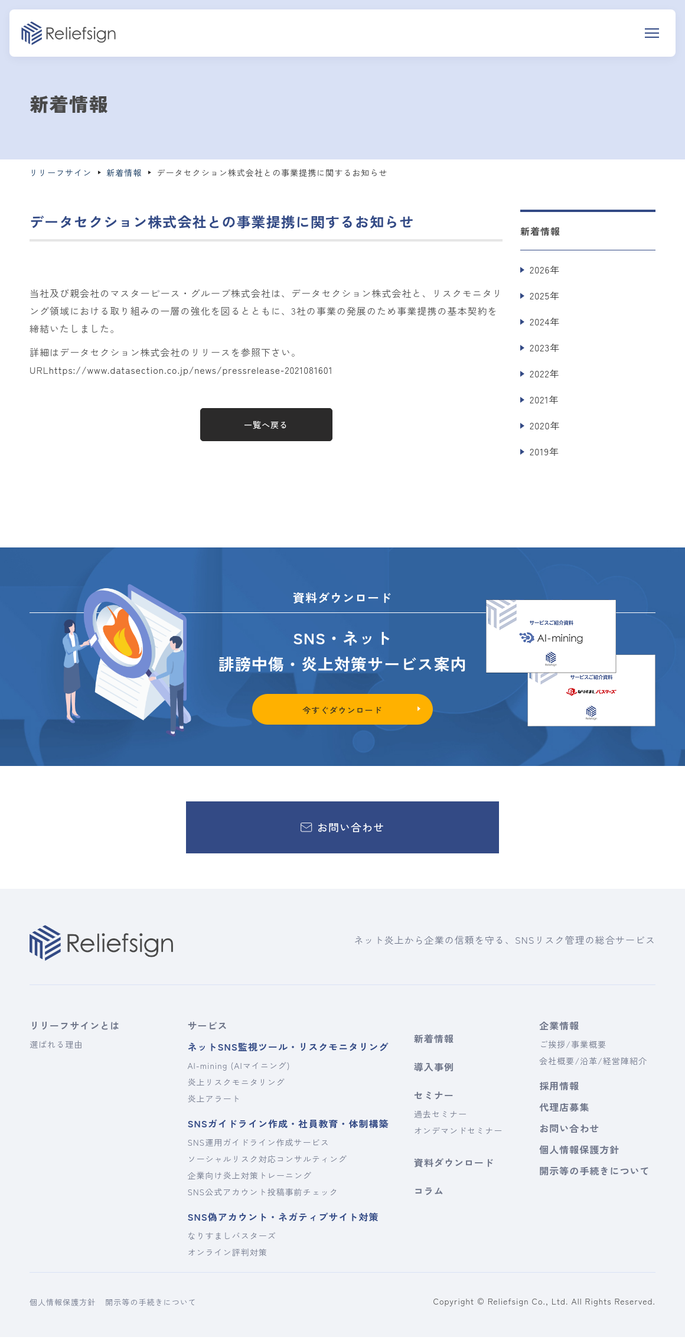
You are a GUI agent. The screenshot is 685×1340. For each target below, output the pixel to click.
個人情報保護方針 (579, 1152)
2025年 (545, 295)
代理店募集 (564, 1109)
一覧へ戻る (266, 425)
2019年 (544, 451)
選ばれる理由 (56, 1047)
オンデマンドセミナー (458, 1133)
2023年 (545, 347)
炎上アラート (213, 1101)
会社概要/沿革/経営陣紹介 (593, 1064)
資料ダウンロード (454, 1165)
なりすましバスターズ (231, 1238)
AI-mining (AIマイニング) (238, 1068)
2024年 (545, 321)
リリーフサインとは (75, 1028)
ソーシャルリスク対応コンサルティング (267, 1162)
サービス (207, 1028)
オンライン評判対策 (227, 1255)
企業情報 (559, 1028)
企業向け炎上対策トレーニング (249, 1178)
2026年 (545, 269)
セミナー (434, 1098)
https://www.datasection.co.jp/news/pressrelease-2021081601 (194, 370)
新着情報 (434, 1041)
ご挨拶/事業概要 (572, 1047)
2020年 (545, 425)
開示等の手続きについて (592, 1173)
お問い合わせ (569, 1131)
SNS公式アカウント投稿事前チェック (262, 1195)
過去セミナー (440, 1117)
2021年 (544, 399)
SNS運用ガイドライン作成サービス (258, 1145)
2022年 (545, 373)
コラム (429, 1193)
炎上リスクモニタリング (236, 1085)
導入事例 (434, 1069)
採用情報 (559, 1088)
